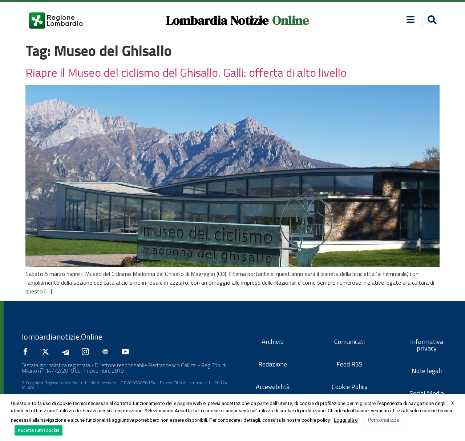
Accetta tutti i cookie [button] (38, 430)
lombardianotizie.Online (62, 336)
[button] (431, 20)
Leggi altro (346, 420)
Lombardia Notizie (217, 20)
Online (290, 20)
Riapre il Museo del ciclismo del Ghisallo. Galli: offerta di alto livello (186, 72)
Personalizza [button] (384, 420)
